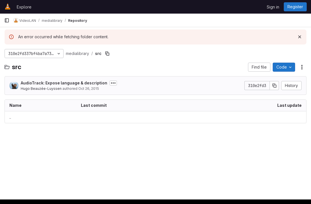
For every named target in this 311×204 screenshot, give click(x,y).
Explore (24, 7)
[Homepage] (7, 6)
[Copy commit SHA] (274, 85)
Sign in (273, 7)
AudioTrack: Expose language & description (64, 82)
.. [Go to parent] (10, 117)
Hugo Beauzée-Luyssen (41, 88)
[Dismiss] (299, 36)
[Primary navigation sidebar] (6, 20)
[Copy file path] (107, 53)
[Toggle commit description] (113, 83)
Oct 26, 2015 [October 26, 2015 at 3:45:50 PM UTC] (88, 88)
